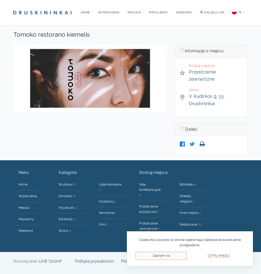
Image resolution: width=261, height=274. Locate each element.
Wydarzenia (109, 12)
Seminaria (108, 213)
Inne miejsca (190, 213)
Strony (65, 231)
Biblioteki (188, 184)
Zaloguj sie (212, 12)
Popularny (158, 12)
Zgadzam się (161, 255)
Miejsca (134, 12)
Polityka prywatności (94, 261)
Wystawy (67, 184)
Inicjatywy (107, 201)
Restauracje (190, 224)
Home (85, 12)
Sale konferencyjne (150, 189)
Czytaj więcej (218, 255)
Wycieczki (68, 208)
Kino (103, 224)
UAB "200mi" (50, 261)
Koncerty (67, 196)
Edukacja (67, 219)
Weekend (184, 12)
